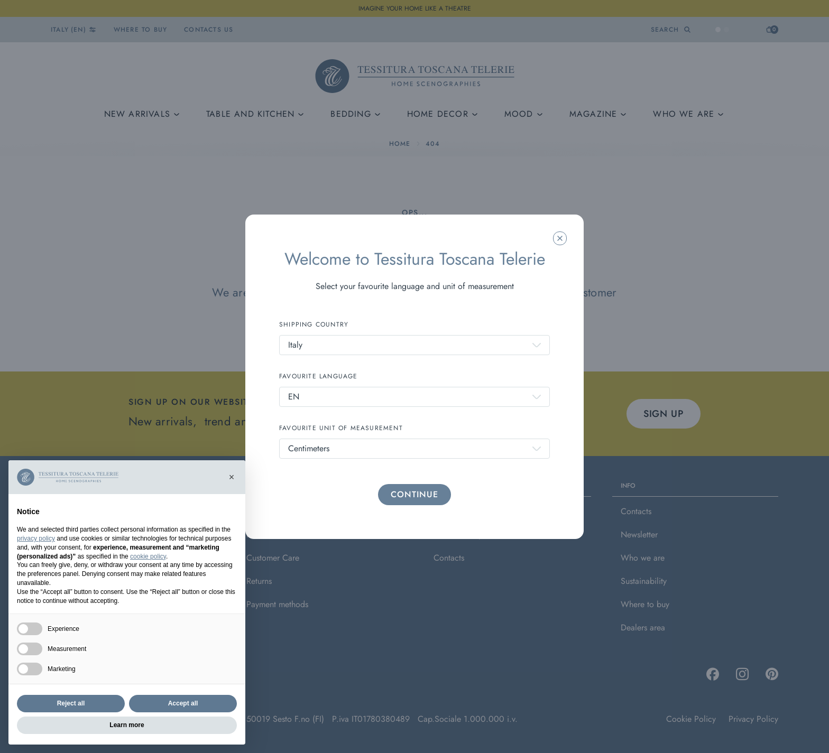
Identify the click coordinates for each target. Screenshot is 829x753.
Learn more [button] (126, 725)
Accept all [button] (183, 703)
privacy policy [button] (36, 538)
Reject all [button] (71, 703)
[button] (231, 477)
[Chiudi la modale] (560, 238)
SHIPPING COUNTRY (313, 324)
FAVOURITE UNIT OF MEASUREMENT (341, 428)
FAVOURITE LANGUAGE (318, 376)
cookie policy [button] (148, 556)
